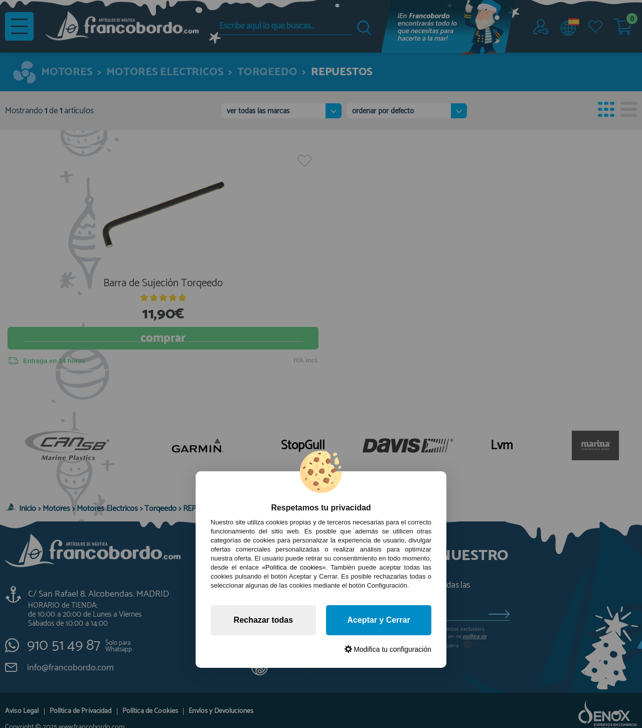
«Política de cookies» (294, 567)
